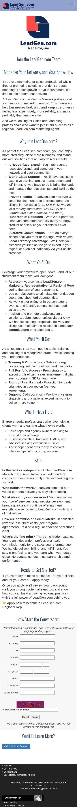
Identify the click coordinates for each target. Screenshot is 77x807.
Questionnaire (10, 772)
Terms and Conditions (14, 805)
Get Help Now (10, 769)
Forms (32, 775)
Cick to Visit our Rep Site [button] (16, 746)
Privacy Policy (10, 802)
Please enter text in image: (16, 709)
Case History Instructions (16, 775)
